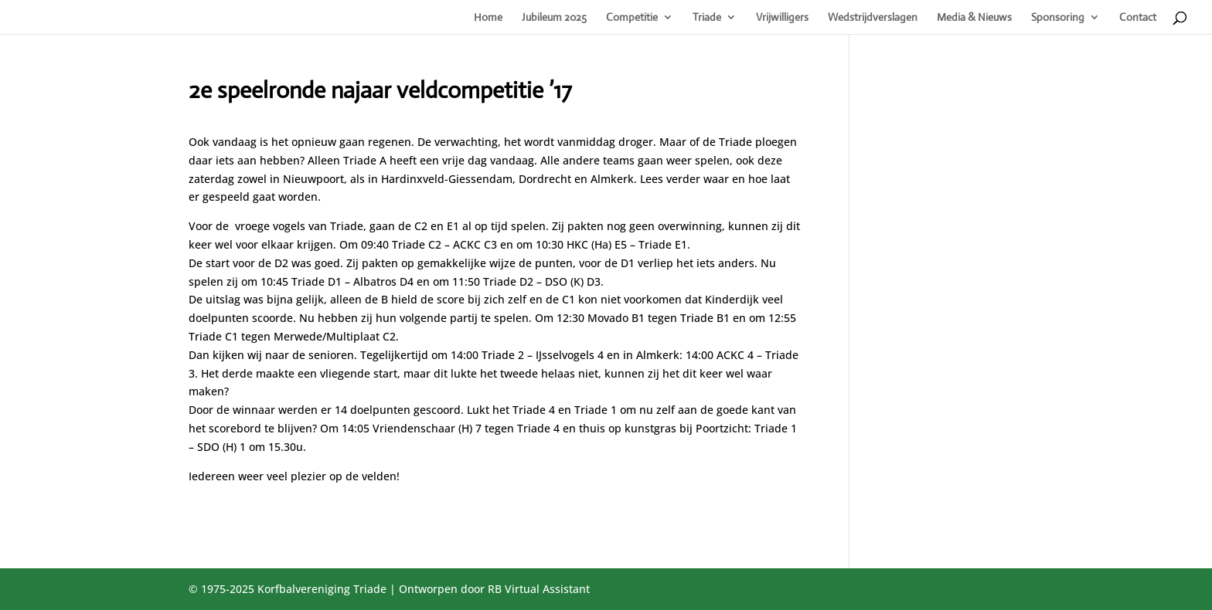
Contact (1137, 18)
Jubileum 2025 (554, 18)
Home (488, 18)
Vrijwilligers (782, 18)
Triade (707, 18)
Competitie (632, 18)
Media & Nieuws (974, 18)
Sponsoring (1057, 18)
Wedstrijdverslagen (873, 18)
